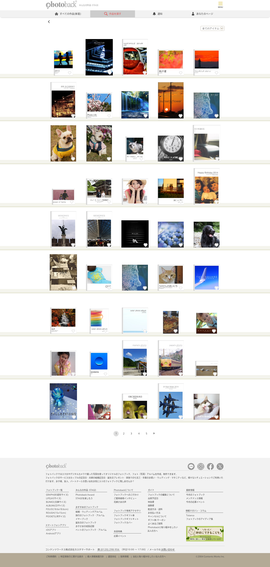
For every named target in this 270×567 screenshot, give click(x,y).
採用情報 (124, 556)
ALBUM (55, 506)
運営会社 (112, 556)
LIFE (53, 498)
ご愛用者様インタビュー (125, 498)
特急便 (151, 502)
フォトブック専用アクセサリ (127, 511)
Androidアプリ (53, 533)
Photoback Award (85, 495)
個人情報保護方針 (95, 556)
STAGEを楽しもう (84, 498)
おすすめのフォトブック (87, 507)
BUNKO (56, 502)
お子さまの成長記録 (85, 526)
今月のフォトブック (195, 495)
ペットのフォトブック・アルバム (91, 530)
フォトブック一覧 (54, 490)
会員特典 (118, 531)
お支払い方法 (154, 513)
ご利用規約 (51, 556)
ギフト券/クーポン (156, 520)
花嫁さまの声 (120, 502)
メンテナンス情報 (194, 498)
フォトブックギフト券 (124, 515)
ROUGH (56, 513)
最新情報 (190, 490)
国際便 (151, 506)
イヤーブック (82, 519)
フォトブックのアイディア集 (199, 519)
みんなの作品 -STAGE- (86, 490)
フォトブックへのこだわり (126, 495)
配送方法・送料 (155, 509)
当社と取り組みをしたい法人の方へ (149, 556)
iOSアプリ (51, 530)
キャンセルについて (157, 516)
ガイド (151, 490)
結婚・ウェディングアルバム (89, 512)
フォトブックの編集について (161, 495)
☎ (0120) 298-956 (108, 549)
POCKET (56, 516)
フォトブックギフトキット (126, 519)
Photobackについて (123, 490)
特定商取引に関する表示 (71, 556)
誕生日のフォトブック (86, 523)
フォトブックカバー (123, 523)
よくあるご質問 (155, 524)
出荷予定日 (153, 498)
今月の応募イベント (195, 502)
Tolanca (190, 515)
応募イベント (120, 536)
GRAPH (57, 495)
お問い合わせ (168, 549)
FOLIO (57, 509)
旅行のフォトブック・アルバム (90, 515)
